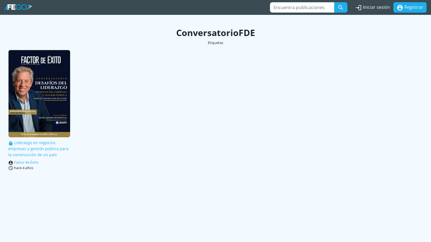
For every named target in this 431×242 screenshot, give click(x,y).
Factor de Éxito (26, 162)
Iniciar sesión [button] (372, 7)
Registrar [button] (410, 7)
